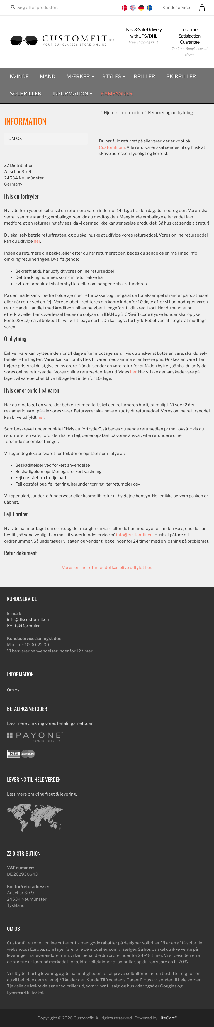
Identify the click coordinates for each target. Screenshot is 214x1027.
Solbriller (26, 94)
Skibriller (181, 76)
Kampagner (117, 94)
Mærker (80, 76)
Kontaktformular (23, 626)
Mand (47, 76)
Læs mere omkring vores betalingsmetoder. (50, 723)
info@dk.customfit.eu (28, 619)
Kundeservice (176, 7)
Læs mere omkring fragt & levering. (42, 794)
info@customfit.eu (134, 534)
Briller (144, 76)
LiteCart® (167, 1018)
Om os (15, 138)
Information (72, 94)
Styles (113, 76)
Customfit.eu (112, 147)
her (37, 241)
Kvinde (19, 76)
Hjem (109, 112)
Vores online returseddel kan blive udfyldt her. (107, 567)
